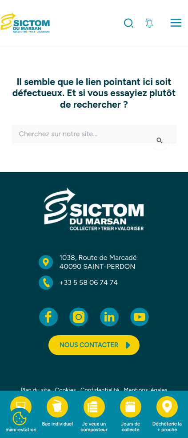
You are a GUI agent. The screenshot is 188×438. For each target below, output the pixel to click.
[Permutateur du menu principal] (176, 23)
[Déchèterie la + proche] (167, 414)
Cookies (65, 390)
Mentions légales (146, 390)
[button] (129, 24)
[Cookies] (19, 418)
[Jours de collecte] (130, 414)
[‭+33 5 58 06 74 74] (78, 283)
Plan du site (35, 390)
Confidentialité (99, 390)
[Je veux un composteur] (93, 414)
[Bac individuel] (57, 411)
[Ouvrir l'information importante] (149, 23)
